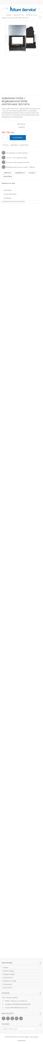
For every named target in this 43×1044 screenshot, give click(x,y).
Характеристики (10, 194)
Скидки (5, 967)
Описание (7, 190)
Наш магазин (8, 978)
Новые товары (8, 971)
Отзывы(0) (7, 198)
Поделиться (19, 173)
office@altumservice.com (18, 1008)
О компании (7, 984)
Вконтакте (7, 177)
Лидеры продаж (9, 974)
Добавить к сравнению (19, 145)
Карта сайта (7, 988)
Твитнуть (7, 173)
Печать (6, 145)
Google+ (31, 173)
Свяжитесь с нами (9, 981)
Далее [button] (36, 38)
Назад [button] (7, 38)
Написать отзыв (8, 183)
